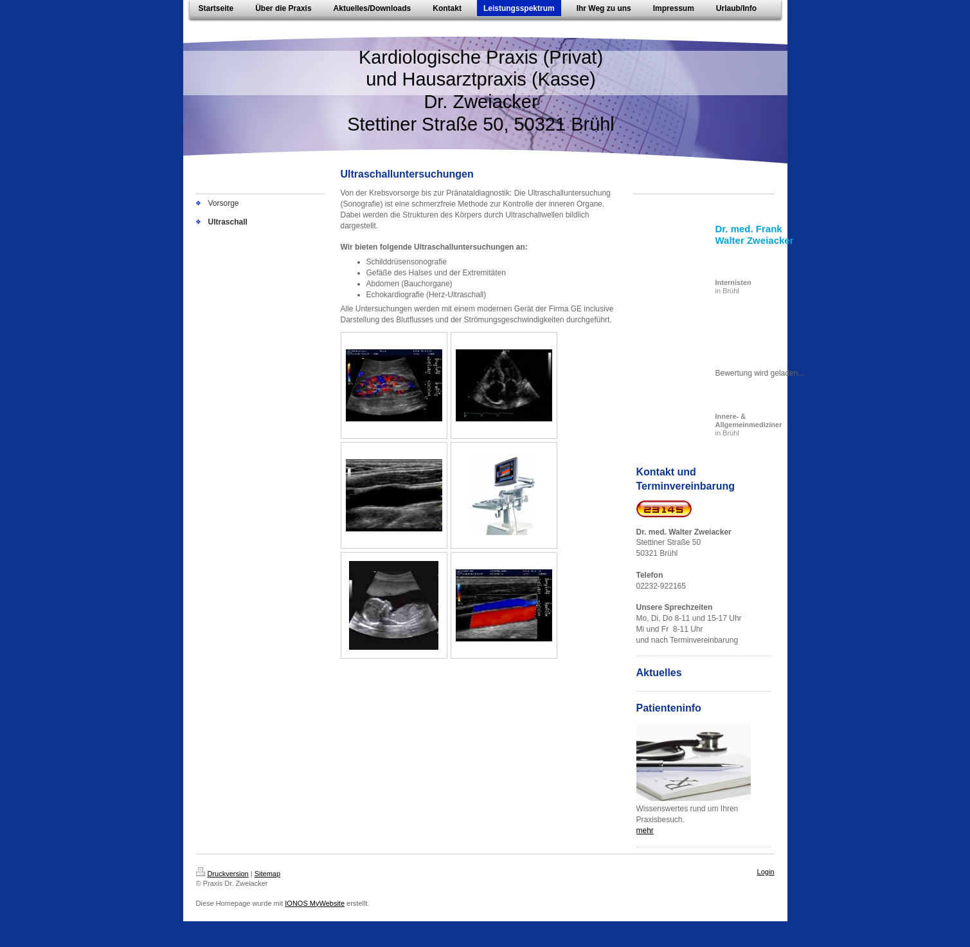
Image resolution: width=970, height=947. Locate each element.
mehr (645, 830)
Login (766, 872)
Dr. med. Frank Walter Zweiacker (754, 234)
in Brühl (733, 287)
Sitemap (267, 874)
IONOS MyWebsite (315, 903)
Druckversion (222, 874)
